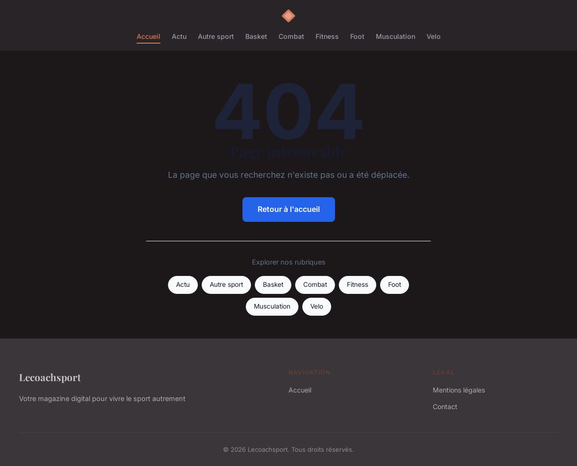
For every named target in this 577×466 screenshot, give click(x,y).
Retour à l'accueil (289, 209)
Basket (256, 36)
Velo (434, 36)
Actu (179, 36)
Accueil (148, 36)
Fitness (327, 36)
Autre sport (216, 36)
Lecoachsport (50, 377)
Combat (291, 36)
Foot (357, 36)
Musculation (395, 36)
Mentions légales (459, 390)
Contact (445, 406)
